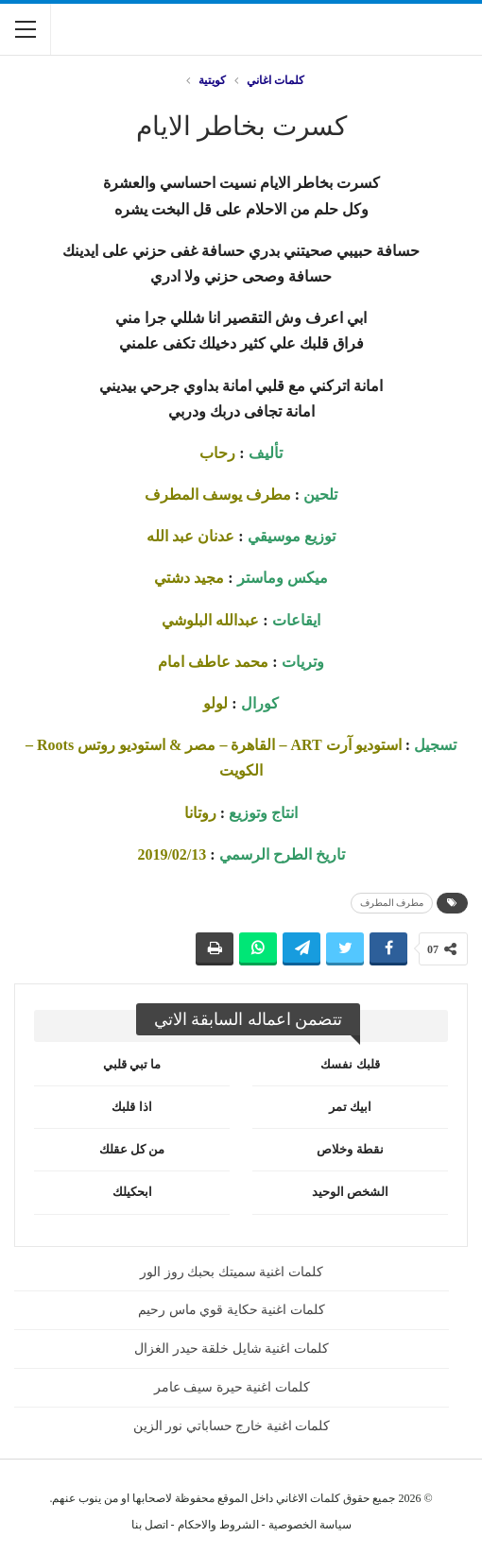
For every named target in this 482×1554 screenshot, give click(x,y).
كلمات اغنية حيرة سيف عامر (232, 1387)
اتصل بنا (149, 1524)
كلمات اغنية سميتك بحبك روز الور (231, 1272)
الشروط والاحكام (218, 1524)
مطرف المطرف (392, 902)
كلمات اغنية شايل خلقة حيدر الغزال (231, 1348)
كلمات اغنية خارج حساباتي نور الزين (232, 1426)
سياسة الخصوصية (310, 1524)
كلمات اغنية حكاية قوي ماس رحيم (231, 1310)
